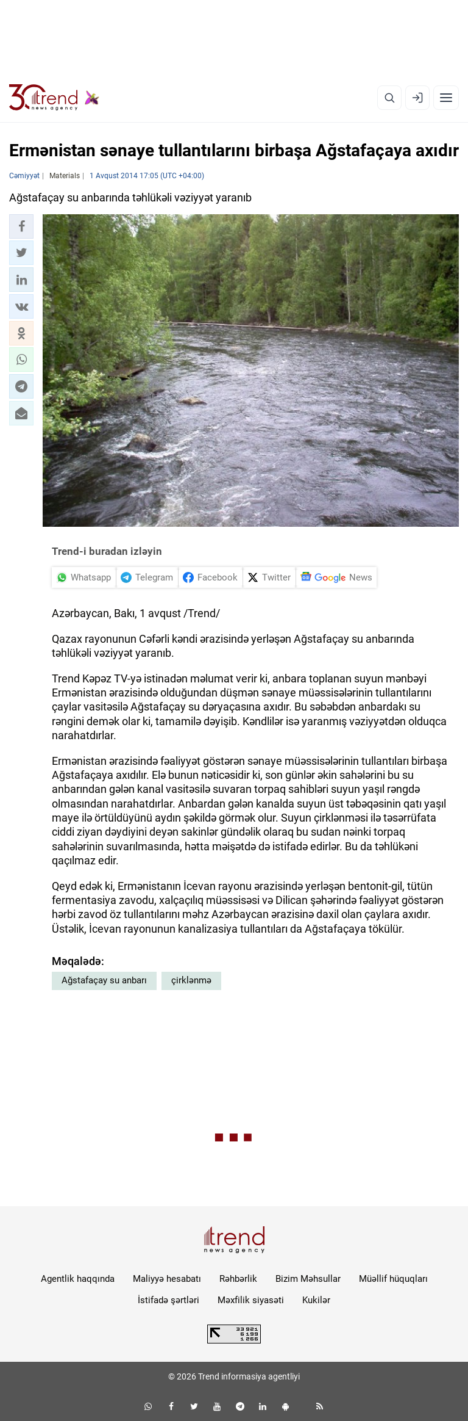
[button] (21, 226)
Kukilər (316, 1300)
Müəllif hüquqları (393, 1278)
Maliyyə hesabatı (167, 1278)
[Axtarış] (389, 97)
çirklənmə (191, 980)
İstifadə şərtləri (168, 1300)
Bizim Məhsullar (308, 1278)
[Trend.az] (54, 97)
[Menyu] (446, 97)
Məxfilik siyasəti (251, 1300)
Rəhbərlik (238, 1278)
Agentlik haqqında (78, 1278)
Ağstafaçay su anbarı (104, 980)
